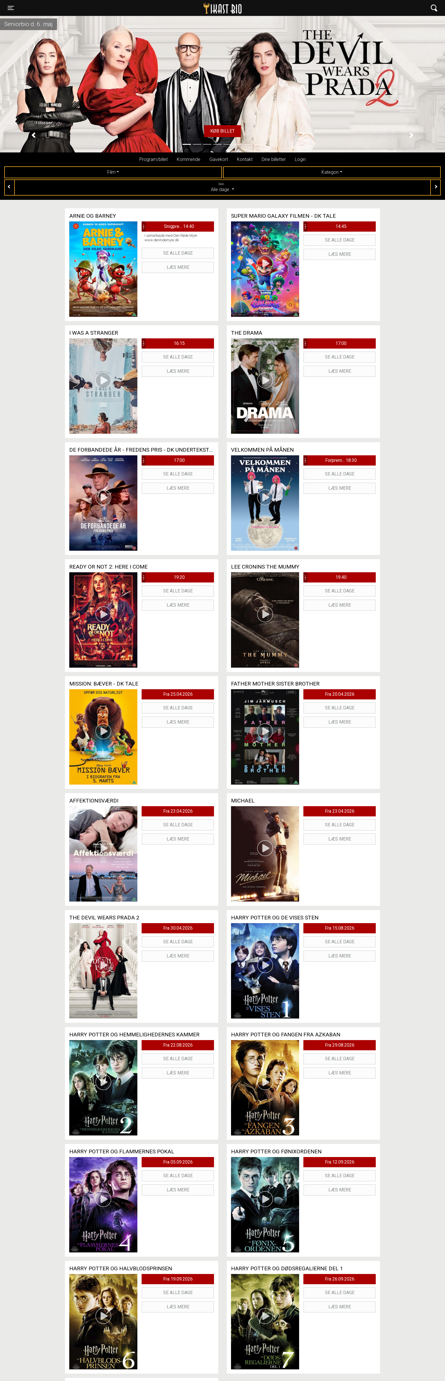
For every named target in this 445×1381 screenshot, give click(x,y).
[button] (33, 135)
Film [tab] (111, 172)
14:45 (325, 226)
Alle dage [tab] (222, 187)
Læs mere (178, 267)
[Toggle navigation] (10, 8)
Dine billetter (274, 159)
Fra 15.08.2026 (339, 928)
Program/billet (153, 159)
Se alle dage (178, 253)
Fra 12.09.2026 (339, 1162)
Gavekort (218, 159)
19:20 (163, 577)
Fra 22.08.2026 (178, 1045)
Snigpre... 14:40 (168, 226)
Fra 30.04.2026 (178, 928)
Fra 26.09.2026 (339, 1279)
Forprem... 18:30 (330, 460)
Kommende (188, 159)
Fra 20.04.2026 (339, 694)
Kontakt (245, 159)
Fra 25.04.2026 (178, 694)
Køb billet (222, 131)
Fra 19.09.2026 (178, 1279)
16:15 (163, 343)
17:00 (325, 343)
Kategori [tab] (330, 172)
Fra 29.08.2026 (339, 1045)
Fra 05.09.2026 (178, 1162)
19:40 (325, 577)
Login (300, 159)
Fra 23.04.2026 (178, 811)
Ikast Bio (193, 8)
